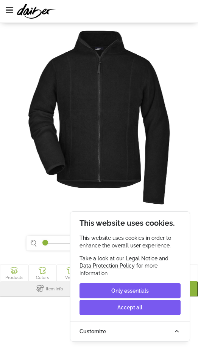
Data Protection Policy (107, 266)
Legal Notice (141, 258)
